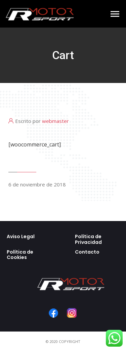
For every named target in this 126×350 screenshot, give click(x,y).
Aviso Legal (21, 236)
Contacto (87, 252)
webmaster (55, 121)
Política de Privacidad (88, 239)
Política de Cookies (20, 255)
